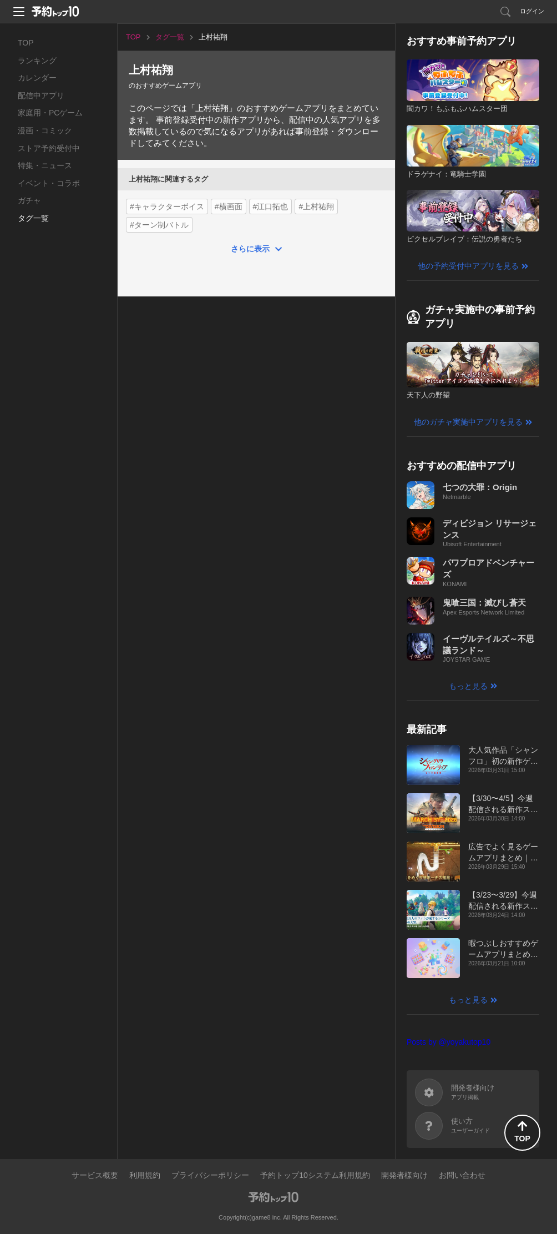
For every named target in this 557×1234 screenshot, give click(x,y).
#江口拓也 (270, 206)
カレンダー (37, 77)
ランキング (37, 60)
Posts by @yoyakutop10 (448, 1041)
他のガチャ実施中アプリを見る (468, 421)
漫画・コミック (45, 130)
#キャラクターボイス (167, 206)
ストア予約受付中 (49, 148)
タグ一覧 (33, 218)
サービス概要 (95, 1175)
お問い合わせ (462, 1175)
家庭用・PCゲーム (50, 112)
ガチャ (29, 200)
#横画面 (228, 206)
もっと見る (468, 686)
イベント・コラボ (49, 183)
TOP (26, 42)
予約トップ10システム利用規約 (315, 1175)
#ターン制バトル (159, 224)
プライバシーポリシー (210, 1175)
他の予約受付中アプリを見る (468, 265)
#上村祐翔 (316, 206)
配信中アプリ (41, 95)
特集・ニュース (45, 165)
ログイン (532, 11)
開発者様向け (404, 1175)
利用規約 (144, 1175)
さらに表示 (250, 248)
